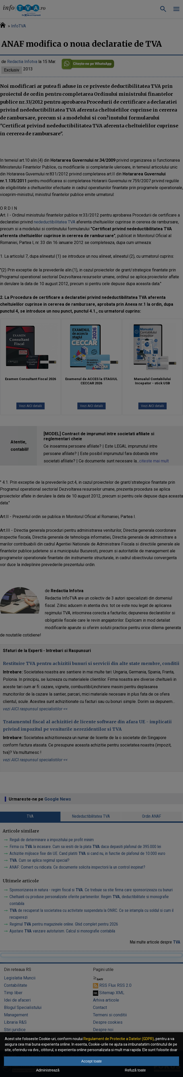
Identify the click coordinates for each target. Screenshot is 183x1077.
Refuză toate (135, 1070)
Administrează (47, 1070)
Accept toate (91, 1061)
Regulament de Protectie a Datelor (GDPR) (118, 1039)
